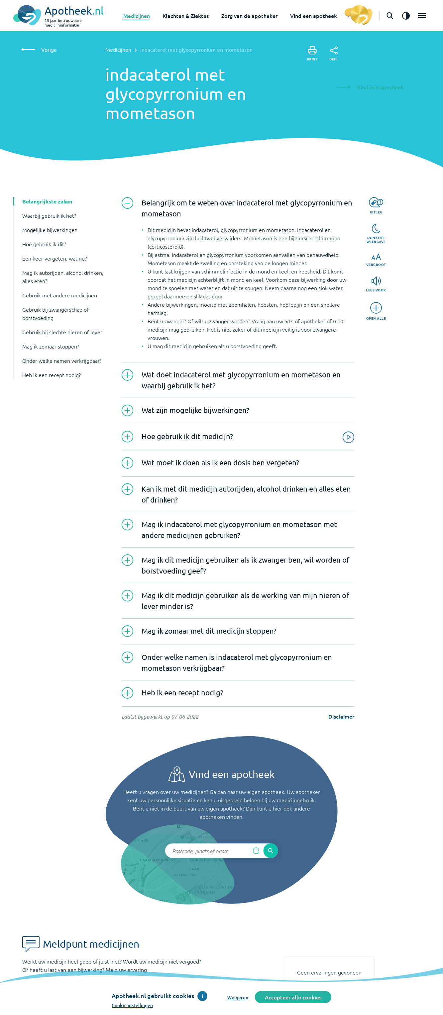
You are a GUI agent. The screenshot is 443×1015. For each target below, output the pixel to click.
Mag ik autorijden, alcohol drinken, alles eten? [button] (62, 276)
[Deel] (333, 53)
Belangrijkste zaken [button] (47, 201)
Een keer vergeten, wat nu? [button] (54, 258)
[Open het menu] (422, 16)
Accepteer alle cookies (293, 997)
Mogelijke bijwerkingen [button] (49, 229)
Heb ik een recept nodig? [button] (51, 374)
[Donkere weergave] (376, 234)
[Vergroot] (376, 260)
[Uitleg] (376, 205)
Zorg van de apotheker (249, 15)
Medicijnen (136, 15)
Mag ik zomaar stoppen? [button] (50, 346)
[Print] (312, 53)
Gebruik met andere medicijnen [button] (59, 295)
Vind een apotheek (313, 15)
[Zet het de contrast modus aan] (406, 16)
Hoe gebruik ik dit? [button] (44, 244)
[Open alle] (376, 311)
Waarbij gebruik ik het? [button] (49, 215)
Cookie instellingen (132, 1005)
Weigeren (237, 997)
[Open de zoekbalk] (390, 16)
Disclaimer (341, 716)
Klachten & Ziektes (186, 15)
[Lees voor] (376, 284)
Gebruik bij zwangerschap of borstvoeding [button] (55, 313)
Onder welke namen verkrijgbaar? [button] (61, 360)
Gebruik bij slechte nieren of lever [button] (62, 332)
